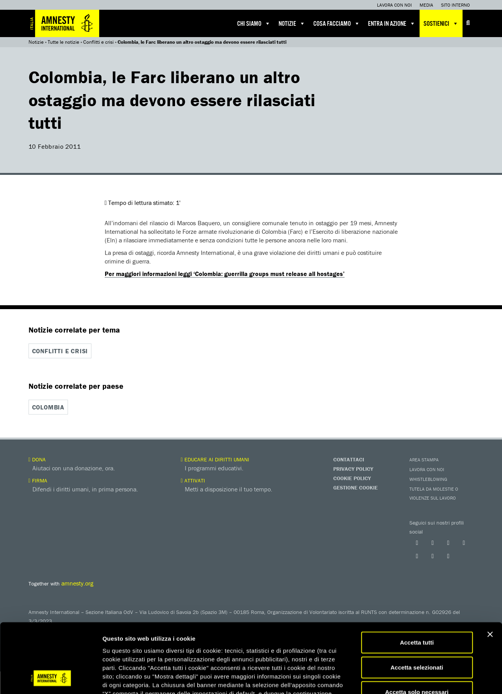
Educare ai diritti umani (215, 459)
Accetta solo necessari (417, 629)
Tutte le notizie (63, 42)
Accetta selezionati (416, 604)
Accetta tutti (417, 579)
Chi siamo (254, 23)
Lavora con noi (394, 5)
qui (234, 647)
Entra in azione (392, 23)
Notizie (292, 23)
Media (426, 5)
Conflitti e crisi (98, 42)
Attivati (193, 480)
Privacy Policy (353, 468)
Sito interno (455, 5)
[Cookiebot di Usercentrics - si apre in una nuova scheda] (50, 679)
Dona (37, 459)
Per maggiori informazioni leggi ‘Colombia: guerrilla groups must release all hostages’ (225, 274)
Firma (38, 480)
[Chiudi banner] (490, 571)
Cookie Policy (352, 477)
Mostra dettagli (411, 678)
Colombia (48, 407)
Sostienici (441, 23)
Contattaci (348, 459)
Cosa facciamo (336, 23)
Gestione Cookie (355, 487)
